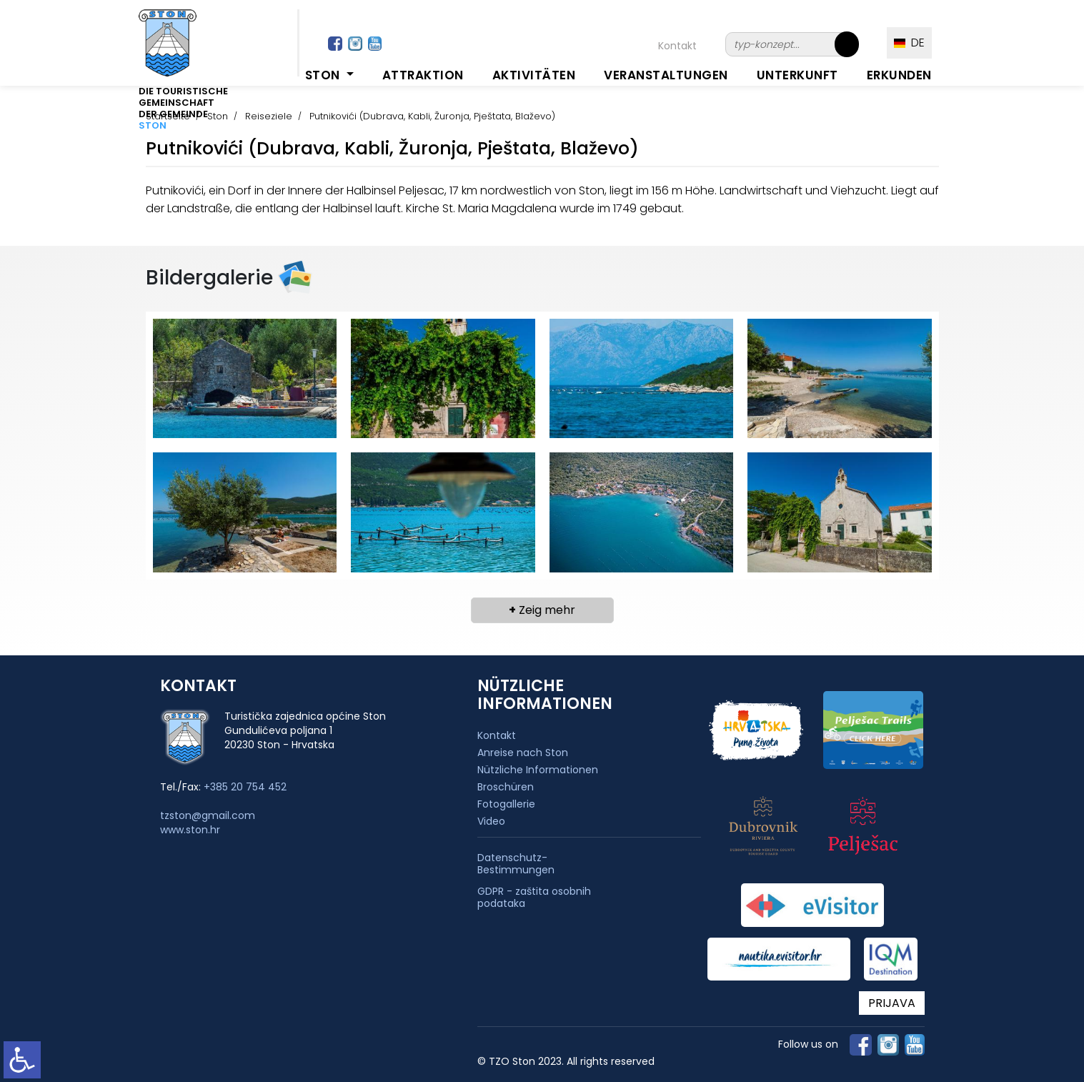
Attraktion (423, 75)
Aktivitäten (534, 75)
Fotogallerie (506, 804)
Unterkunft (797, 75)
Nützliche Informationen (537, 770)
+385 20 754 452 (245, 787)
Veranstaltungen (666, 75)
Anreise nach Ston (522, 752)
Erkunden (899, 75)
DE (909, 42)
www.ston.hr (190, 830)
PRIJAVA (891, 1003)
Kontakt (677, 46)
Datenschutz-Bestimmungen (516, 864)
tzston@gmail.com (207, 815)
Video (491, 821)
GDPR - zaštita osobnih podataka (534, 897)
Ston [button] (324, 75)
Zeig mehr (542, 610)
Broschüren (505, 787)
